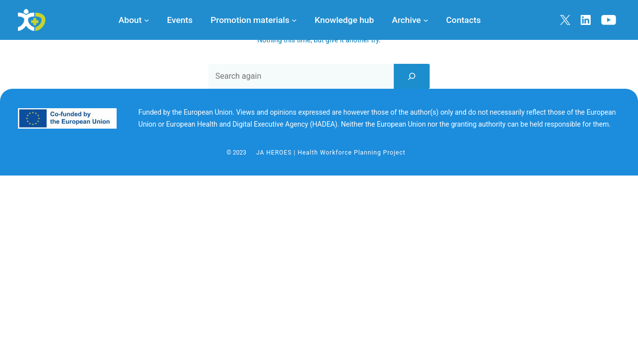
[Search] (412, 76)
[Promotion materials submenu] (294, 19)
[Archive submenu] (425, 19)
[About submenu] (146, 19)
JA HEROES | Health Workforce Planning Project (330, 152)
